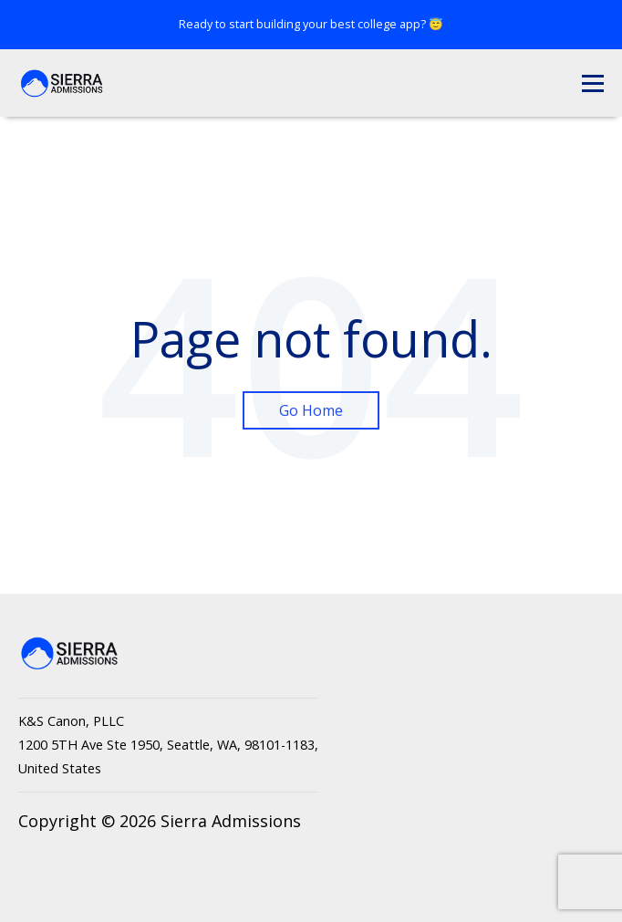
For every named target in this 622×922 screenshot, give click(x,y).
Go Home (311, 410)
